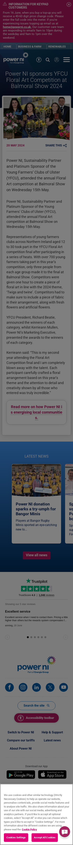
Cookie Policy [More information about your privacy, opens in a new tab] (29, 829)
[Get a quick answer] (64, 831)
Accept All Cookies (44, 837)
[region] (36, 814)
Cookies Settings (16, 837)
